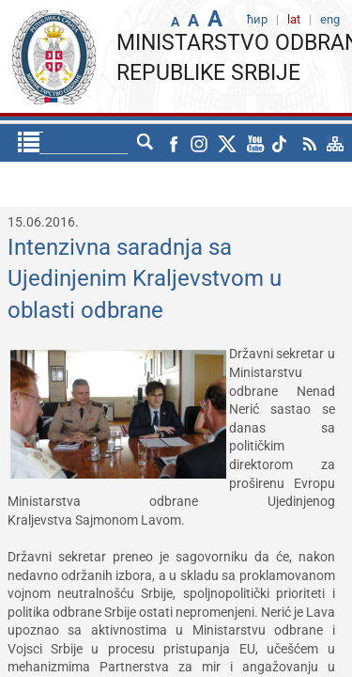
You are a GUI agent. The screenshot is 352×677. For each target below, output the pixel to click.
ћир (111, 142)
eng (150, 142)
